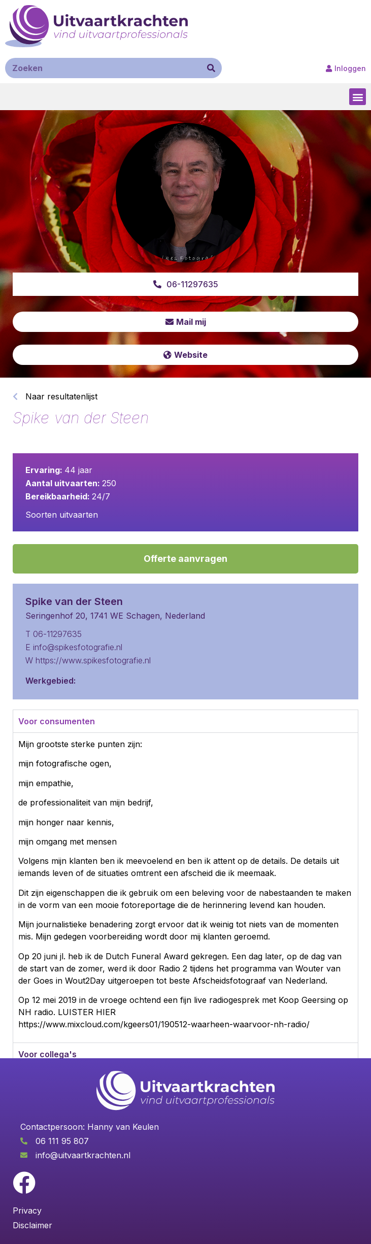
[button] (357, 96)
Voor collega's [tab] (47, 1054)
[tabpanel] (185, 887)
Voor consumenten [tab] (56, 721)
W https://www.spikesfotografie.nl (88, 660)
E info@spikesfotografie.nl (73, 647)
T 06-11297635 (53, 634)
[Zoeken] (211, 68)
